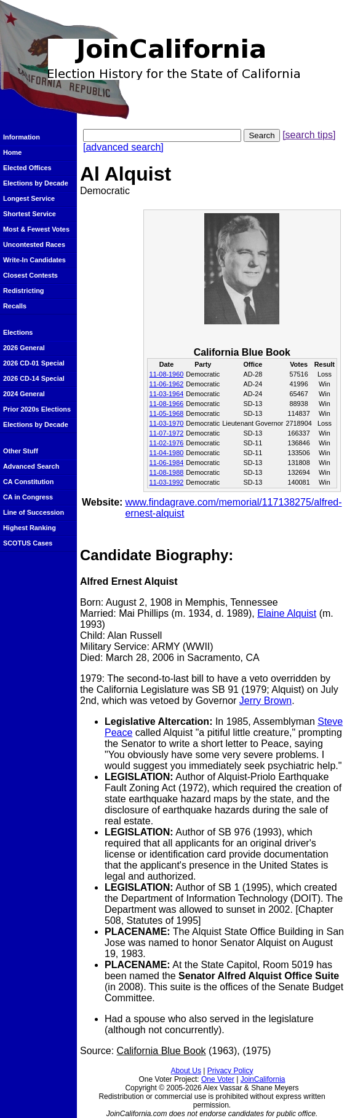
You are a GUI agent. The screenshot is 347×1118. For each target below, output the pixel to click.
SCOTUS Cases (27, 543)
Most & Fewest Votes (36, 229)
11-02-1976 (167, 443)
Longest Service (29, 198)
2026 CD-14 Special (34, 378)
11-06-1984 (167, 462)
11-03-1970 (167, 423)
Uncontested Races (34, 244)
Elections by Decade (35, 183)
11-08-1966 (167, 403)
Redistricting (23, 290)
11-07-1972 (167, 433)
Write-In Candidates (34, 260)
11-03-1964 (167, 393)
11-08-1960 (167, 374)
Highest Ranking (29, 527)
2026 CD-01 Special (34, 363)
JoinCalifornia (263, 1079)
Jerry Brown (265, 700)
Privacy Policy (230, 1070)
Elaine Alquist (286, 613)
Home (12, 152)
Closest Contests (30, 275)
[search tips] (308, 135)
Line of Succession (33, 512)
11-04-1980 (167, 452)
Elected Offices (27, 167)
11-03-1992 (167, 482)
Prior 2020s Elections (37, 409)
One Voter (217, 1079)
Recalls (14, 306)
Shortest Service (29, 213)
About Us (186, 1070)
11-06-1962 (167, 384)
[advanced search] (123, 147)
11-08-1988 (167, 472)
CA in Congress (28, 497)
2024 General (24, 393)
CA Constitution (28, 481)
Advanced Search (31, 466)
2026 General (24, 347)
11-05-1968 (167, 413)
